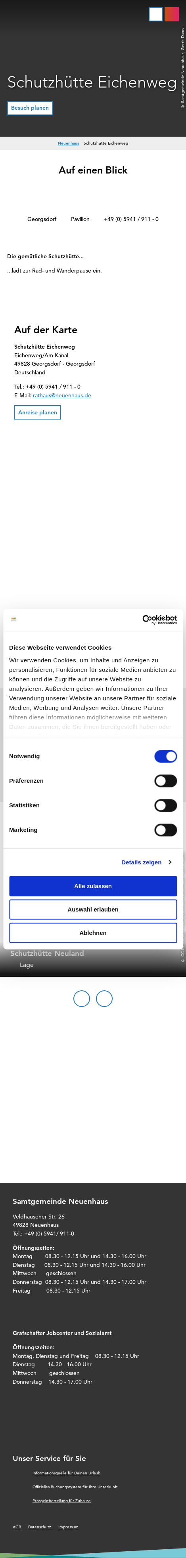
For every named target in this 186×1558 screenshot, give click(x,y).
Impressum (68, 1526)
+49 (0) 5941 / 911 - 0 (131, 219)
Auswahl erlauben (92, 909)
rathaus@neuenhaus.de (62, 395)
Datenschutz (39, 1526)
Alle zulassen (93, 886)
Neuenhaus (68, 143)
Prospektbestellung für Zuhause (62, 1500)
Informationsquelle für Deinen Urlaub (66, 1473)
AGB (17, 1526)
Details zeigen (141, 862)
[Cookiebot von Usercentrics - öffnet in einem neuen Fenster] (142, 620)
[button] (30, 108)
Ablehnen (92, 932)
